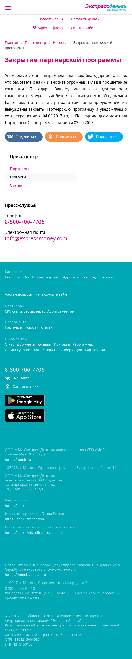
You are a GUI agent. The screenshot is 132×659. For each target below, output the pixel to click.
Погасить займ (50, 19)
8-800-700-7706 (24, 222)
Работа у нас (83, 345)
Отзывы (44, 345)
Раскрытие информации (62, 350)
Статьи (16, 185)
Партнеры (19, 168)
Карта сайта (95, 350)
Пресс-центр (35, 42)
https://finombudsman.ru (25, 575)
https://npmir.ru (18, 460)
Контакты (62, 345)
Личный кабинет (85, 28)
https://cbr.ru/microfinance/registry (34, 533)
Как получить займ (51, 294)
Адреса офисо (48, 28)
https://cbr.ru (16, 506)
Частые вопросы (19, 294)
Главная (11, 42)
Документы (26, 345)
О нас (9, 345)
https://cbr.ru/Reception (24, 519)
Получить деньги (85, 19)
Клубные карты (103, 277)
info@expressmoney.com (36, 238)
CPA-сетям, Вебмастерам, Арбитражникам (39, 312)
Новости (60, 42)
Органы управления (22, 350)
